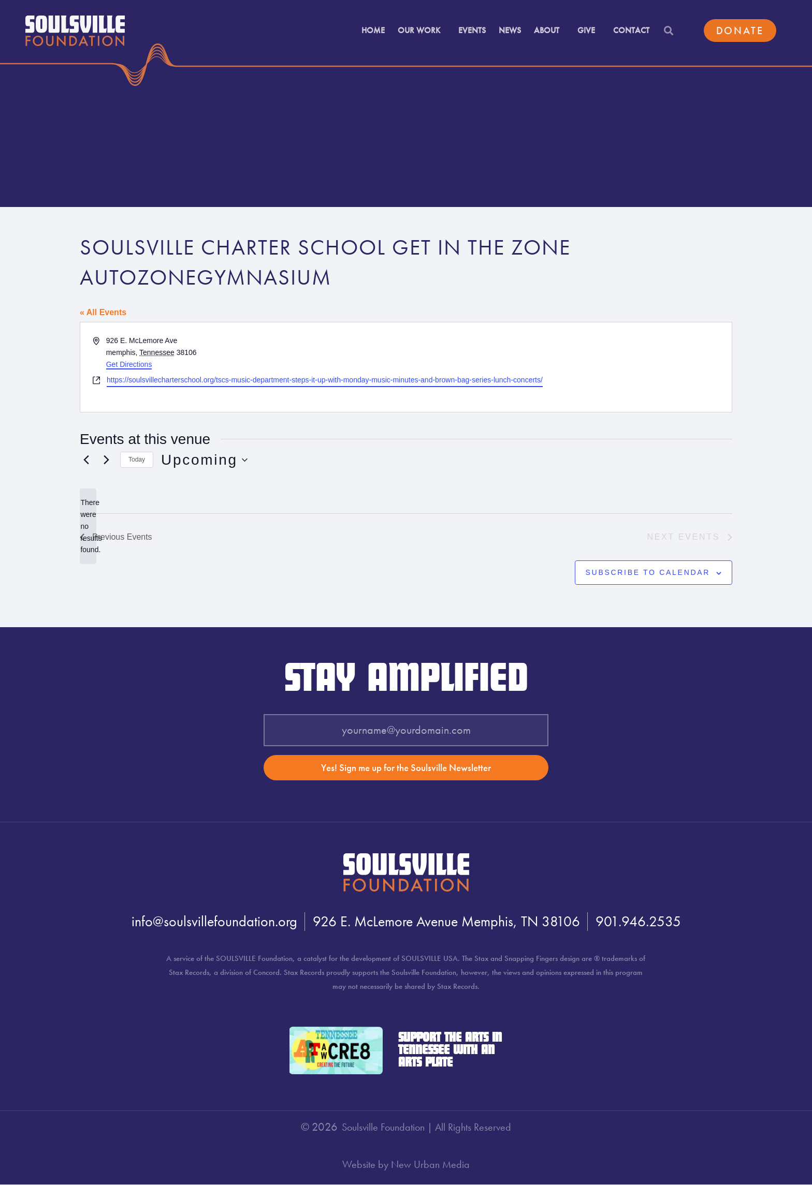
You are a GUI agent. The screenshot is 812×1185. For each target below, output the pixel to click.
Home (373, 28)
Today (136, 459)
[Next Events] (106, 460)
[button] (668, 28)
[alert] (88, 526)
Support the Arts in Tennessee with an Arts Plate (450, 1050)
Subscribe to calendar (648, 572)
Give (588, 28)
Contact (631, 28)
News (510, 28)
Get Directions (129, 364)
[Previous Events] (86, 460)
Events (472, 28)
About (549, 28)
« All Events (103, 312)
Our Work (421, 28)
